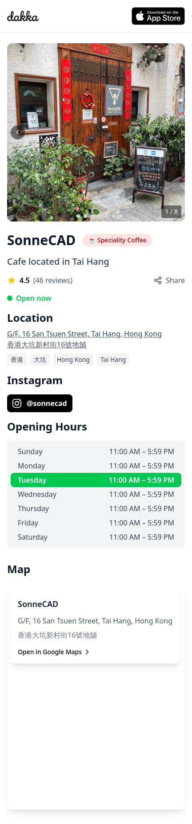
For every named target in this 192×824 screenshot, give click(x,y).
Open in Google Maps (54, 652)
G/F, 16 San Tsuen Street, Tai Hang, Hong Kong (84, 334)
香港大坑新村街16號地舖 (46, 344)
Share (169, 280)
